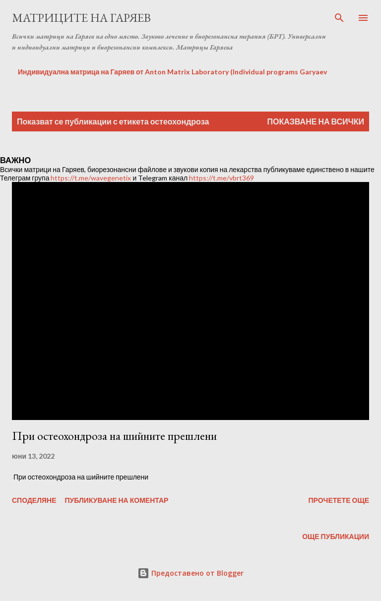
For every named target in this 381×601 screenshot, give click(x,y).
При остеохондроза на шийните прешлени (114, 435)
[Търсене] (339, 18)
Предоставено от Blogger (190, 573)
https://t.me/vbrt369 (221, 178)
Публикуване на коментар (117, 500)
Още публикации (335, 536)
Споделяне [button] (34, 500)
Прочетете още (338, 500)
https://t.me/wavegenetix (91, 178)
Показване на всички (315, 121)
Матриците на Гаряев (81, 17)
